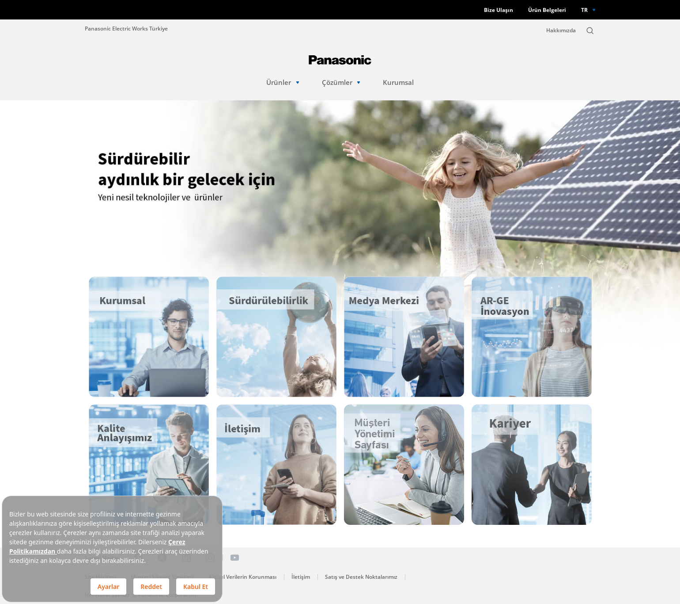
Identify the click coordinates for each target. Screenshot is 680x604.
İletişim (300, 576)
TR (584, 9)
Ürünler (282, 82)
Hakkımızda (561, 30)
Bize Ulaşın (498, 10)
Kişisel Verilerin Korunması (242, 576)
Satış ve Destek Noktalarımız (361, 576)
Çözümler (341, 82)
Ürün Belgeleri (547, 10)
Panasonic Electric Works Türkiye (126, 28)
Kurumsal (398, 82)
